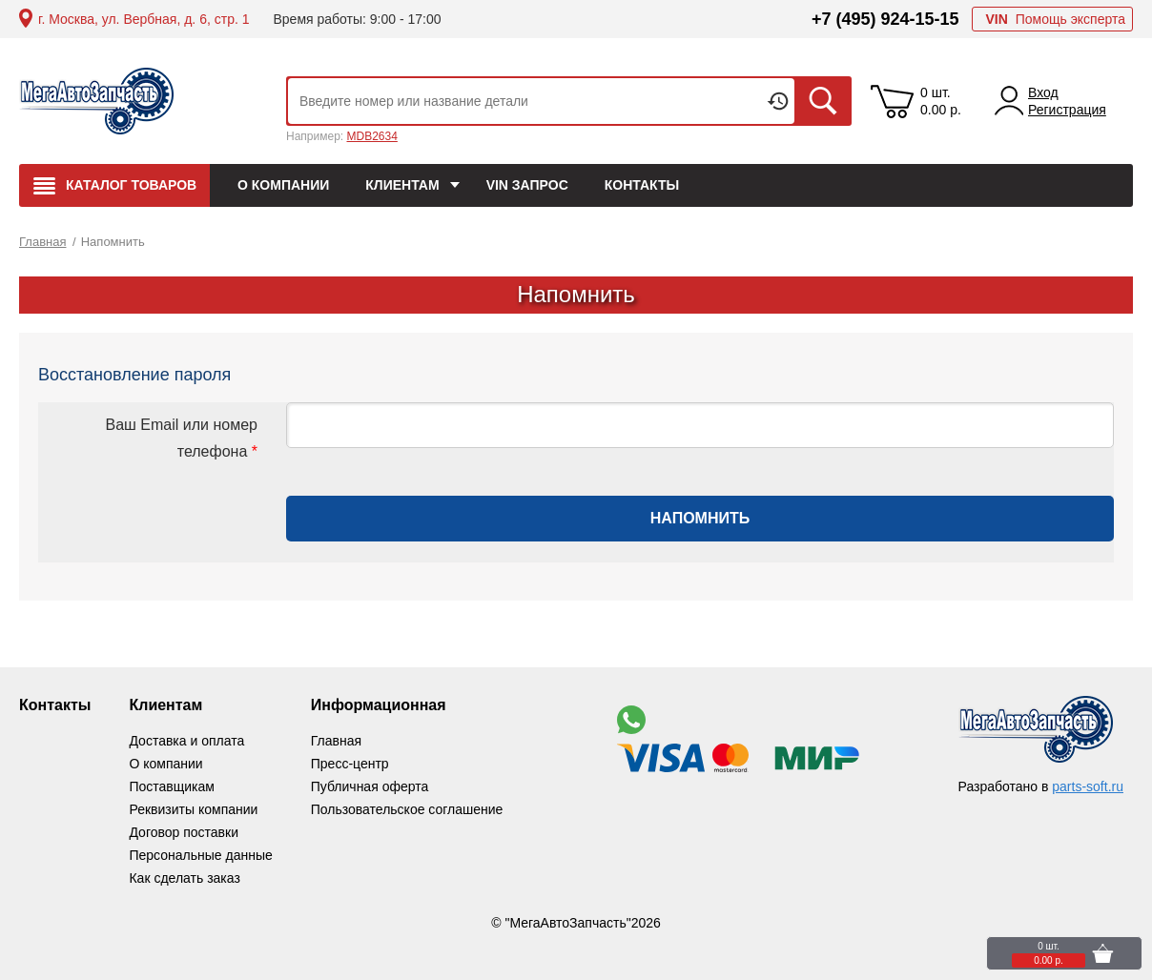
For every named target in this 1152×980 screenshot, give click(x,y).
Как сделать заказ (184, 878)
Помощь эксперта (1055, 19)
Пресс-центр (350, 763)
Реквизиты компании (193, 809)
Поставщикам (172, 786)
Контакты (55, 705)
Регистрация (1067, 109)
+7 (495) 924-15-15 (885, 19)
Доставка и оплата (186, 740)
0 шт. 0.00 (940, 101)
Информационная (378, 705)
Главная (336, 740)
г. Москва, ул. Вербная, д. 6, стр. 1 (143, 19)
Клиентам (165, 705)
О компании (165, 763)
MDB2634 (371, 136)
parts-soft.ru (1087, 786)
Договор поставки (183, 832)
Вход (1043, 92)
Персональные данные (200, 855)
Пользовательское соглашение (407, 809)
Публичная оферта (370, 786)
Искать (823, 101)
